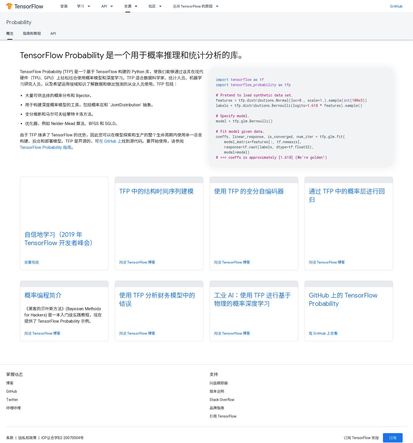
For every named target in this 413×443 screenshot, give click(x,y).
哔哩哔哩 (13, 408)
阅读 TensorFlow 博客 (137, 262)
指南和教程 (32, 33)
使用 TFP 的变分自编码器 (249, 191)
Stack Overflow (222, 400)
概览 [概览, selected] (9, 33)
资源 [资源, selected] (127, 6)
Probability (18, 22)
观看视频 (31, 262)
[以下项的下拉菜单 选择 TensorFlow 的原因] (218, 6)
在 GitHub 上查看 (323, 333)
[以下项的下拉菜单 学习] (90, 6)
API (104, 6)
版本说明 (217, 391)
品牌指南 (217, 408)
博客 (9, 383)
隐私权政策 (27, 438)
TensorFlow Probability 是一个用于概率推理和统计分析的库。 (133, 55)
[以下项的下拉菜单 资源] (137, 6)
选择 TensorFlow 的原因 (192, 6)
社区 (152, 6)
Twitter (12, 400)
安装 (64, 6)
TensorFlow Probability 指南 (45, 147)
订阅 (392, 437)
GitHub (396, 6)
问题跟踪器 (219, 383)
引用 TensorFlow (223, 416)
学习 (80, 6)
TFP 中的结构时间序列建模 (156, 191)
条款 (9, 438)
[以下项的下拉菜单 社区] (162, 6)
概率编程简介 (43, 295)
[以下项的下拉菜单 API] (113, 6)
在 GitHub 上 (110, 141)
